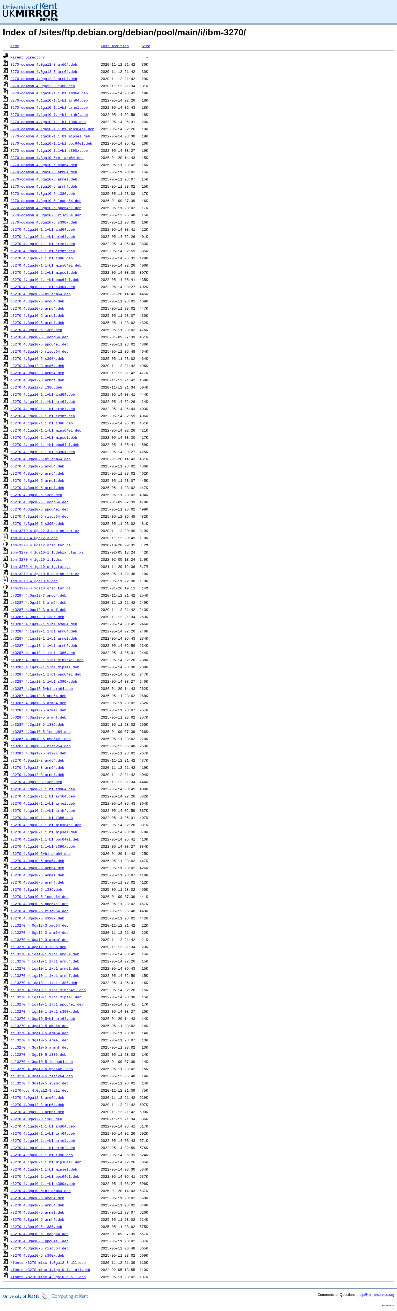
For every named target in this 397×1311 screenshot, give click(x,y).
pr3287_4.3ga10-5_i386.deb (37, 724)
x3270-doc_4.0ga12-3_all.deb (39, 1090)
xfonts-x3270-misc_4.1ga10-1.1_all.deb (50, 1269)
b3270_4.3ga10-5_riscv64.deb (39, 351)
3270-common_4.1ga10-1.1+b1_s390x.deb (49, 150)
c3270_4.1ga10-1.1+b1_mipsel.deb (43, 437)
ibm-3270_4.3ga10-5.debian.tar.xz (44, 573)
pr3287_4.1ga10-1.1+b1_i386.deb (42, 652)
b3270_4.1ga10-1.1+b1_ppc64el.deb (44, 279)
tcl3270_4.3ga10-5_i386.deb (38, 1054)
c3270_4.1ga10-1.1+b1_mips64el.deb (45, 430)
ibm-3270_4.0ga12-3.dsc (34, 537)
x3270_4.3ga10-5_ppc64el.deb (39, 1240)
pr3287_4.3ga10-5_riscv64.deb (40, 745)
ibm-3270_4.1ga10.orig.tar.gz (40, 566)
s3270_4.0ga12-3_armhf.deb (37, 774)
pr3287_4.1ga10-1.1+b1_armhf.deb (43, 645)
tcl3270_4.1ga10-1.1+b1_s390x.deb (44, 1011)
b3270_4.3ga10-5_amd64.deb (37, 301)
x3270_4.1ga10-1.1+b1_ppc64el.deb (44, 1176)
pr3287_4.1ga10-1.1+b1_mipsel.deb (44, 666)
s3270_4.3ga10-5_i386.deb (36, 889)
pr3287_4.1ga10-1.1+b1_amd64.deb (43, 623)
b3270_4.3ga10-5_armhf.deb (37, 322)
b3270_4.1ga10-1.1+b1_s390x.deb (42, 286)
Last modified (114, 45)
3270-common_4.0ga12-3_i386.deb (42, 85)
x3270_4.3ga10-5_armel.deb (37, 1212)
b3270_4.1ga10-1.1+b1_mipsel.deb (43, 272)
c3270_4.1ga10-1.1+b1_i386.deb (41, 423)
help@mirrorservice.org (376, 1295)
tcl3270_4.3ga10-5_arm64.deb (39, 1032)
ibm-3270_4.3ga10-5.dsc (34, 580)
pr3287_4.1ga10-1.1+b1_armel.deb (43, 638)
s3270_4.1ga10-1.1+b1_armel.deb (42, 803)
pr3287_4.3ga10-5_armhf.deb (38, 717)
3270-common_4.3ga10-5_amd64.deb (43, 164)
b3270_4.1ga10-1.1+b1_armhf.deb (42, 250)
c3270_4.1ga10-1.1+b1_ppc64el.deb (44, 444)
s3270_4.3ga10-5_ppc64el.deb (39, 903)
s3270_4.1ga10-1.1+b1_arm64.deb (42, 796)
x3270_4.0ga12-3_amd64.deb (37, 1097)
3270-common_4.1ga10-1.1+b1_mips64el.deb (52, 128)
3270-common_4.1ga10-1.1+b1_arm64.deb (49, 100)
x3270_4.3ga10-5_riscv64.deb (39, 1248)
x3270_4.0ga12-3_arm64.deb (37, 1104)
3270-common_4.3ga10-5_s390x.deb (43, 222)
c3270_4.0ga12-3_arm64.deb (37, 372)
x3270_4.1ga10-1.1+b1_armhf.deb (42, 1147)
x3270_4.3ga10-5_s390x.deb (37, 1255)
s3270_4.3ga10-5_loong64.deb (39, 896)
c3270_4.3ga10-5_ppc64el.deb (39, 509)
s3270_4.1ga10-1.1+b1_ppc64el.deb (44, 839)
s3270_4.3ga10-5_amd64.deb (37, 860)
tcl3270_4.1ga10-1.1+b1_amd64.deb (44, 953)
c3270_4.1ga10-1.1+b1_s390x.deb (42, 451)
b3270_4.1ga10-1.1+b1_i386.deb (41, 258)
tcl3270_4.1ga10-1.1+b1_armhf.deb (44, 975)
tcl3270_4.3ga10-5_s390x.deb (39, 1083)
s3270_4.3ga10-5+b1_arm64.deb (40, 853)
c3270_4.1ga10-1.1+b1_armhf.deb (42, 415)
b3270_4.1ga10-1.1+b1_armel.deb (42, 243)
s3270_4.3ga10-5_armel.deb (37, 875)
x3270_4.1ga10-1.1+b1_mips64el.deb (45, 1162)
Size (146, 45)
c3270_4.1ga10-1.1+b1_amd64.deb (42, 394)
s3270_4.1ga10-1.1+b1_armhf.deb (42, 810)
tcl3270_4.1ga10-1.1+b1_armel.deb (44, 968)
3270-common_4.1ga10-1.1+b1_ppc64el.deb (51, 143)
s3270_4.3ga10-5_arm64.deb (37, 867)
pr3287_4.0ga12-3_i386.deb (37, 616)
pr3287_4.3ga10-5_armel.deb (38, 710)
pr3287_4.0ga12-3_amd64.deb (38, 595)
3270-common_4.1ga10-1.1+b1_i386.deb (48, 121)
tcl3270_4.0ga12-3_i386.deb (38, 946)
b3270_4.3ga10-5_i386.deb (36, 329)
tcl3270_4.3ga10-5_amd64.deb (39, 1025)
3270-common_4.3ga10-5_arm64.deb (43, 171)
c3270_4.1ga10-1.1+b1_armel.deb (42, 408)
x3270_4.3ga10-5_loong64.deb (39, 1233)
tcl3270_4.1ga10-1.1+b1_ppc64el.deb (47, 1004)
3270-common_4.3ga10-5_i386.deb (42, 193)
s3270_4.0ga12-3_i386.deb (36, 781)
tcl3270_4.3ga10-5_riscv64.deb (41, 1075)
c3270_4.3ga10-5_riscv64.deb (39, 516)
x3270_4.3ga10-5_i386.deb (36, 1226)
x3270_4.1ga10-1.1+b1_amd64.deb (42, 1126)
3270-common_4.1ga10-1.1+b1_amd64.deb (49, 93)
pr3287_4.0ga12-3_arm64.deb (38, 602)
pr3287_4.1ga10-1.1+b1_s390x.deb (43, 681)
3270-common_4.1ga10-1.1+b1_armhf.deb (49, 114)
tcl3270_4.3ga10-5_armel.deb (39, 1040)
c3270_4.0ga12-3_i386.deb (36, 387)
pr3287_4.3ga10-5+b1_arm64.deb (41, 688)
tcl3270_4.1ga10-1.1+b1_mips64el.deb (48, 989)
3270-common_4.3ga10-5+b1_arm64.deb (47, 157)
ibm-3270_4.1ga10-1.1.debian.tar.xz (47, 552)
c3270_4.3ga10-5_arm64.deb (37, 473)
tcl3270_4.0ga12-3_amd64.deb (39, 925)
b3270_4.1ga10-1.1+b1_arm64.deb (42, 236)
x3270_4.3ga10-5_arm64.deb (37, 1205)
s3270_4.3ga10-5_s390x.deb (37, 918)
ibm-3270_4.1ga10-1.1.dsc (36, 559)
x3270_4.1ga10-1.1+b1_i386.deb (41, 1154)
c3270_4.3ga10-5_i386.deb (36, 494)
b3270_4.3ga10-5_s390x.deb (37, 358)
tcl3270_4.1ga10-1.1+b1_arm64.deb (44, 961)
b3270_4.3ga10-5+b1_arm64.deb (40, 293)
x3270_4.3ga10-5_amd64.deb (37, 1197)
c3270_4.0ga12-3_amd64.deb (37, 365)
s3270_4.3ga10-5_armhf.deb (37, 882)
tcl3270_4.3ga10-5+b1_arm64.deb (42, 1018)
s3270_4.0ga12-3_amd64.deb (37, 760)
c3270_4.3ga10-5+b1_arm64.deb (40, 458)
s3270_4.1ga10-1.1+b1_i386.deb (41, 817)
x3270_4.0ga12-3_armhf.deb (37, 1111)
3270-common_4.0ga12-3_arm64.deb (43, 71)
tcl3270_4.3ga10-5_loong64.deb (41, 1061)
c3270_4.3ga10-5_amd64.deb (37, 466)
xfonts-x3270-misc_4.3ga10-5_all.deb (48, 1276)
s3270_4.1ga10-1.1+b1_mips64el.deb (45, 824)
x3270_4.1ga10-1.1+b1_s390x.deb (42, 1183)
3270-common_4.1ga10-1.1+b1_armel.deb (49, 107)
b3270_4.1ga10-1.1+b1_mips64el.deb (45, 265)
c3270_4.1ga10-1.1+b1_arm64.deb (42, 401)
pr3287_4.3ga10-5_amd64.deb (38, 695)
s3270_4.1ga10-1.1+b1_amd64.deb (42, 788)
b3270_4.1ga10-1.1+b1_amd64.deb (42, 229)
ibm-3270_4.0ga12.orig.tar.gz (40, 545)
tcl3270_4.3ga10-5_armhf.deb (39, 1047)
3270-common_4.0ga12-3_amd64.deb (43, 64)
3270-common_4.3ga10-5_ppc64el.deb (45, 207)
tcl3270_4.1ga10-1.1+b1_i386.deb (43, 982)
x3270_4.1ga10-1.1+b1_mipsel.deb (43, 1169)
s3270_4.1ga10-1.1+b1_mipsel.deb (43, 831)
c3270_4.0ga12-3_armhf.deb (37, 379)
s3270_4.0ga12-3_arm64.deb (37, 767)
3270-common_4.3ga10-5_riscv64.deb (45, 214)
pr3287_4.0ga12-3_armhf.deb (38, 609)
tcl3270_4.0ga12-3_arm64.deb (39, 932)
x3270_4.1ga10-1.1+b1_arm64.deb (42, 1133)
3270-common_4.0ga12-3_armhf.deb (43, 78)
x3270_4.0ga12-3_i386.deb (36, 1118)
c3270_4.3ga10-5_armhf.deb (37, 487)
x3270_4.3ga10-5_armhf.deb (37, 1219)
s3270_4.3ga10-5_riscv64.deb (39, 910)
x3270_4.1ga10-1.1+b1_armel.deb (42, 1140)
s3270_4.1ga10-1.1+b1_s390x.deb (42, 846)
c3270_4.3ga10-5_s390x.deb (37, 523)
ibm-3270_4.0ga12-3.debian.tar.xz (44, 530)
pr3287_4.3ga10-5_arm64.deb (38, 702)
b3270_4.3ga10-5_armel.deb (37, 315)
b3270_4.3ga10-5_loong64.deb (39, 336)
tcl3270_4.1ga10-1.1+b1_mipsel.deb (45, 996)
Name (14, 45)
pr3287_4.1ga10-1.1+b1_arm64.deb (43, 631)
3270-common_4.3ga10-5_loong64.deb (45, 200)
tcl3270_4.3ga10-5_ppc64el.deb (41, 1068)
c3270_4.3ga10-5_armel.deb (37, 480)
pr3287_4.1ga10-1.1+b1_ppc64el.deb (45, 674)
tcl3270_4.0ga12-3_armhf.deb (39, 939)
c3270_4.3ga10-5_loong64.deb (39, 501)
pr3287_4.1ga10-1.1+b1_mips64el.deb (47, 659)
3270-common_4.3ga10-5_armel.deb (43, 179)
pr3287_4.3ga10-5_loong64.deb (40, 731)
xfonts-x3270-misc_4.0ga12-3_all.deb (48, 1262)
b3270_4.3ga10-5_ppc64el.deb (39, 344)
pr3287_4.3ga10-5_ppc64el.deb (40, 738)
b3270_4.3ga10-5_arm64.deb (37, 308)
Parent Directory (27, 57)
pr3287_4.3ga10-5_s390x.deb (38, 753)
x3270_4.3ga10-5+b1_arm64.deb (40, 1190)
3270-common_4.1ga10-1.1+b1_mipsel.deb (50, 136)
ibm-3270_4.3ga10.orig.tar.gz (40, 588)
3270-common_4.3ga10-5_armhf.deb (43, 186)
